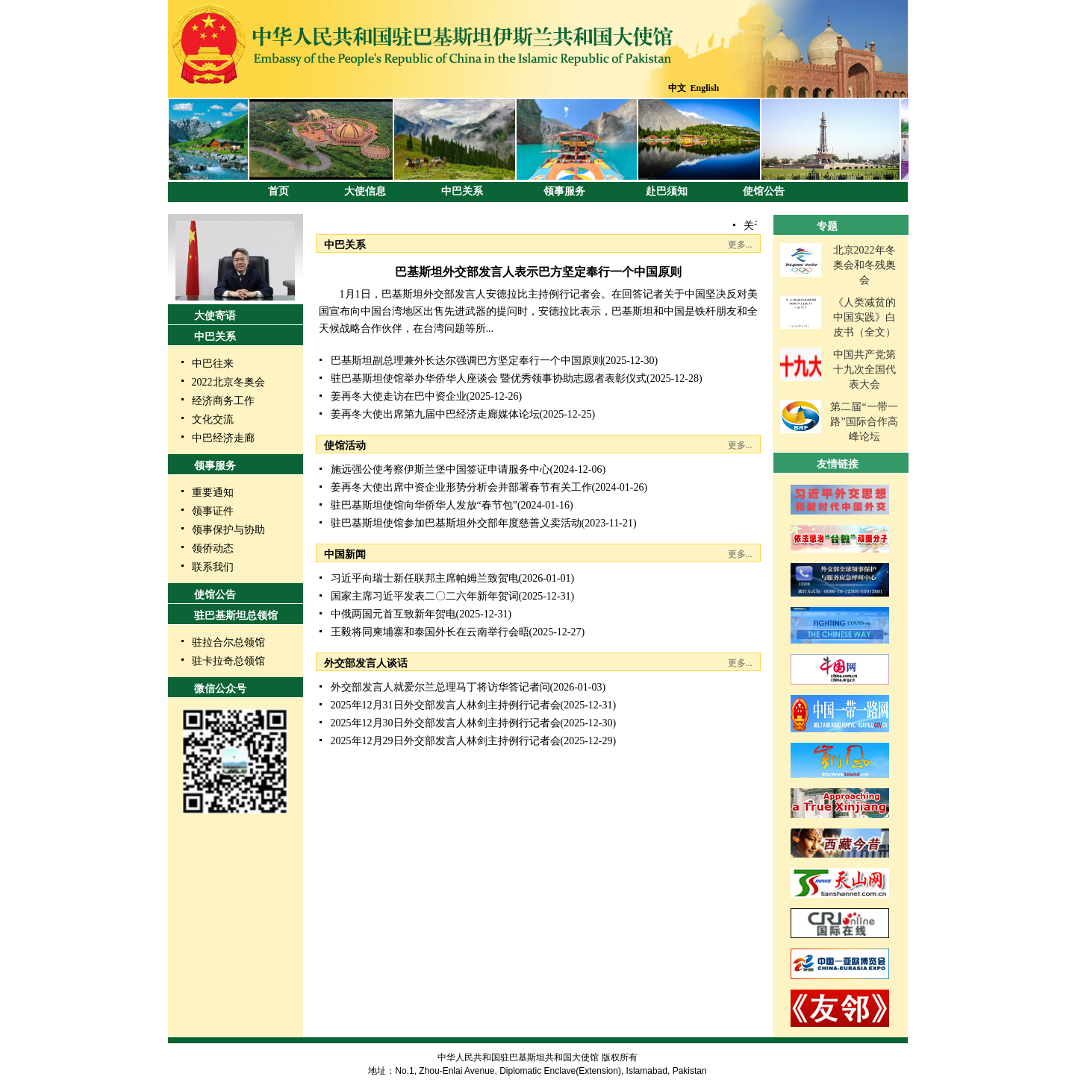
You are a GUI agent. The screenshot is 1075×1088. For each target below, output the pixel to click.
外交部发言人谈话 (366, 663)
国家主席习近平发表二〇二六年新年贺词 (425, 596)
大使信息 (365, 191)
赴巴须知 (667, 191)
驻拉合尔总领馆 (228, 642)
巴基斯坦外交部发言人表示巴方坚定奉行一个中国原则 (538, 271)
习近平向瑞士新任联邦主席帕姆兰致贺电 (425, 578)
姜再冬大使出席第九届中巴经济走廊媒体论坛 (435, 414)
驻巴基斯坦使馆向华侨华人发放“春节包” (424, 505)
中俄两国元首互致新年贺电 (393, 614)
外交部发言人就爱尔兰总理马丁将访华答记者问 (440, 687)
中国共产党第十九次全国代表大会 (864, 369)
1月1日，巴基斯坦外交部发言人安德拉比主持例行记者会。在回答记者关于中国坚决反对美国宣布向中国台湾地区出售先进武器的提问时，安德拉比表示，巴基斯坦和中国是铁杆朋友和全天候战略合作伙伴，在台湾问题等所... (538, 311)
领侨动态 (213, 548)
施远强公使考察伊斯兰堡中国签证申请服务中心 (440, 469)
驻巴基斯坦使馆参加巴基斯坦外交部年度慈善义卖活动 (456, 523)
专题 (827, 226)
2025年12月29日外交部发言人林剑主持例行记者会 (446, 740)
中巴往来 (213, 363)
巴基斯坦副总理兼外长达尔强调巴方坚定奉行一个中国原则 (466, 360)
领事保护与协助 (228, 529)
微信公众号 (220, 688)
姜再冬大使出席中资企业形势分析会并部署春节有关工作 (461, 487)
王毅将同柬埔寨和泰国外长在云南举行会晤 (430, 632)
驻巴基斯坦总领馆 (236, 615)
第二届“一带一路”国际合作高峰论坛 (863, 421)
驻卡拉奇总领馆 (228, 661)
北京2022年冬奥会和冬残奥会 (864, 265)
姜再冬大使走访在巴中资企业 (399, 396)
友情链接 (838, 464)
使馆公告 (764, 191)
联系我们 (213, 567)
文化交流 (213, 419)
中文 (677, 88)
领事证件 (213, 511)
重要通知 (213, 492)
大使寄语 (215, 315)
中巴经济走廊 (223, 438)
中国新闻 (345, 554)
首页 (278, 191)
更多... (740, 244)
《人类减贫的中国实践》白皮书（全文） (864, 317)
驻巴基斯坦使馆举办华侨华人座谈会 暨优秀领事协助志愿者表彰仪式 (489, 378)
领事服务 (564, 191)
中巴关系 (462, 191)
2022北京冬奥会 (228, 382)
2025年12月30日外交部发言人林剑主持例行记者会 (446, 723)
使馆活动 (345, 445)
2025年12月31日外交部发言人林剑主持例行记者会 (446, 705)
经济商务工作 (223, 400)
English (705, 88)
